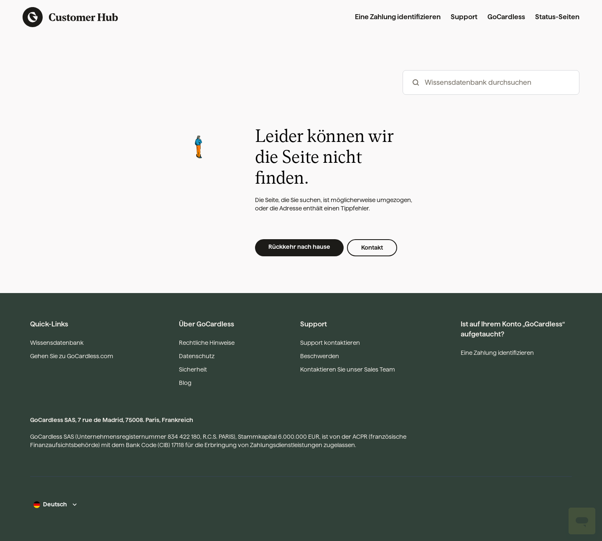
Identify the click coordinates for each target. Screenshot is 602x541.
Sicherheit (193, 369)
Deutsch (55, 504)
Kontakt (372, 247)
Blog (185, 382)
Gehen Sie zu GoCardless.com (71, 356)
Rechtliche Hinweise (207, 342)
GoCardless (506, 16)
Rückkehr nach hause (299, 246)
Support (464, 16)
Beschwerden (319, 356)
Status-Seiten (557, 16)
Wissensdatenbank (57, 342)
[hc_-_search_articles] (491, 82)
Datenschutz (196, 356)
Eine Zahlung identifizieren (398, 16)
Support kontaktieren (330, 342)
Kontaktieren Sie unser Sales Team (347, 369)
